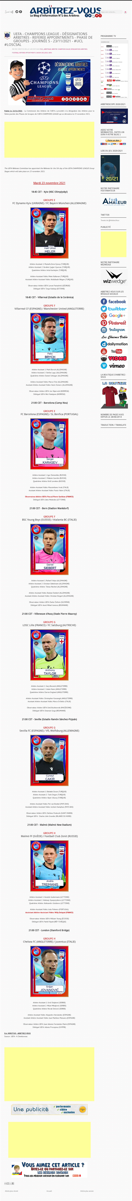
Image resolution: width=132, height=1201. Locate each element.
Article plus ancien (87, 1191)
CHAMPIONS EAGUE (64, 49)
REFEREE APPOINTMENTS (27, 53)
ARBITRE (54, 49)
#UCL (41, 49)
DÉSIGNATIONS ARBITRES (79, 49)
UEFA (50, 53)
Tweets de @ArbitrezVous (110, 220)
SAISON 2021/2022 (42, 53)
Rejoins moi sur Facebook (20, 11)
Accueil (49, 1191)
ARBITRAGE (47, 49)
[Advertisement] (49, 140)
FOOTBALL (15, 53)
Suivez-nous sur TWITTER (16, 11)
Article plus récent (11, 1191)
